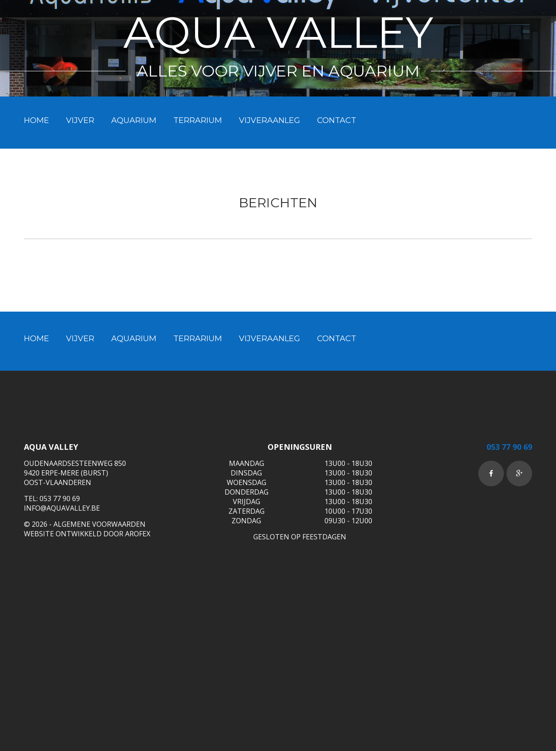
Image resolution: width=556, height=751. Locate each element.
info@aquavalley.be (62, 508)
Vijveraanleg (269, 120)
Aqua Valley (278, 32)
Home (36, 120)
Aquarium (133, 120)
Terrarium (197, 120)
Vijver (80, 120)
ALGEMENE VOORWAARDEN (99, 524)
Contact (336, 120)
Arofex (137, 533)
